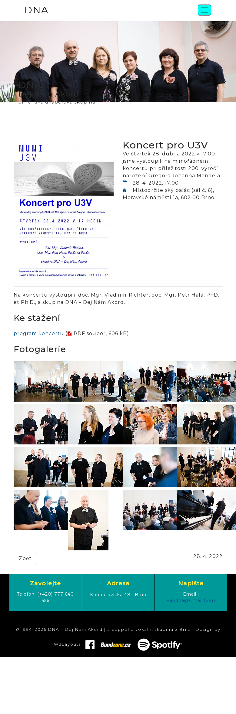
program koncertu (39, 333)
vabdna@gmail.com (191, 600)
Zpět (25, 558)
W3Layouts (67, 644)
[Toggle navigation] (204, 10)
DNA (36, 10)
